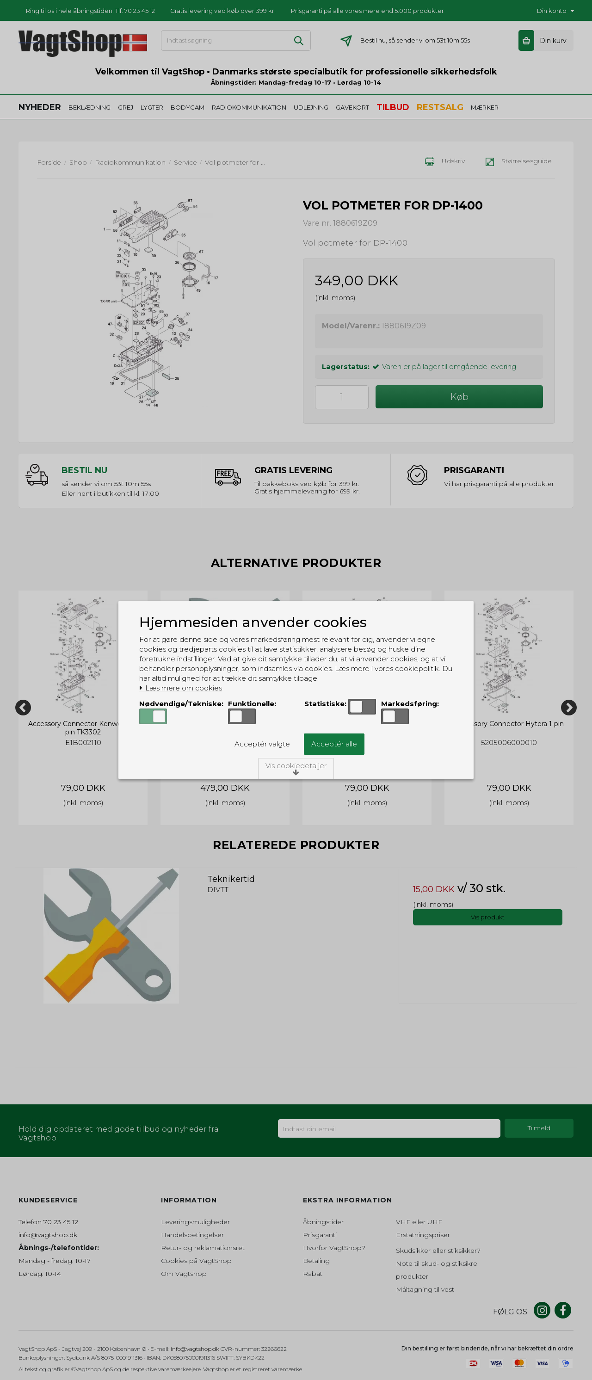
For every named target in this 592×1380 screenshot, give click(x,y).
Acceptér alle (334, 743)
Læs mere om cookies (180, 688)
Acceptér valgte (262, 743)
